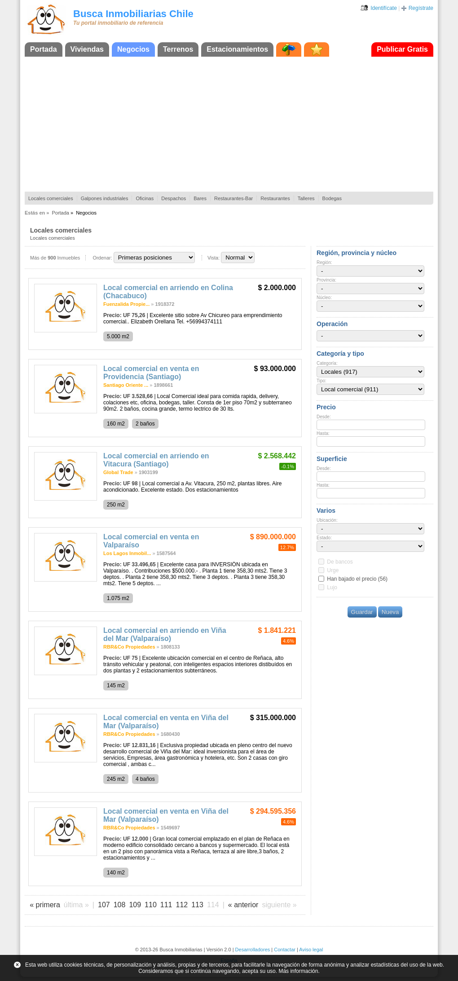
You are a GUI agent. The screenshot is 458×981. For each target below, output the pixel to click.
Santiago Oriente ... (125, 385)
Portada (43, 49)
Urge (333, 570)
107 (104, 905)
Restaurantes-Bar (233, 198)
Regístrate (421, 8)
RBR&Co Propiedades (129, 647)
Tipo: (321, 380)
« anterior (243, 905)
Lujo (332, 587)
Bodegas (332, 198)
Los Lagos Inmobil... (127, 553)
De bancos (339, 562)
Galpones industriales (104, 198)
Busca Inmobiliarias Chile (133, 13)
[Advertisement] (229, 124)
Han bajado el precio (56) (357, 579)
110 (151, 905)
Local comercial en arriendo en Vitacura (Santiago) (156, 460)
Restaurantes (275, 198)
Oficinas (145, 198)
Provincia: (326, 280)
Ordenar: (102, 257)
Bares (200, 198)
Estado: (324, 537)
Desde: (324, 416)
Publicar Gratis (402, 49)
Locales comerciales (50, 198)
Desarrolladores (252, 949)
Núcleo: (324, 297)
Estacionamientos (237, 49)
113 (197, 905)
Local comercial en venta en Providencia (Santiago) (151, 373)
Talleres (306, 198)
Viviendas (87, 49)
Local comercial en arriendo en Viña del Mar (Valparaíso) (164, 634)
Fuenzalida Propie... (126, 304)
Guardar (362, 612)
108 (120, 905)
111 (166, 905)
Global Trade (118, 472)
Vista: (213, 257)
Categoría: (327, 363)
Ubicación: (327, 520)
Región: (324, 262)
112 (182, 905)
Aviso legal (311, 949)
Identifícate (383, 8)
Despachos (173, 198)
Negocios (133, 49)
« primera (45, 905)
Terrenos (178, 49)
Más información (298, 971)
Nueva (390, 612)
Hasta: (323, 433)
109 (135, 905)
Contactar (284, 949)
